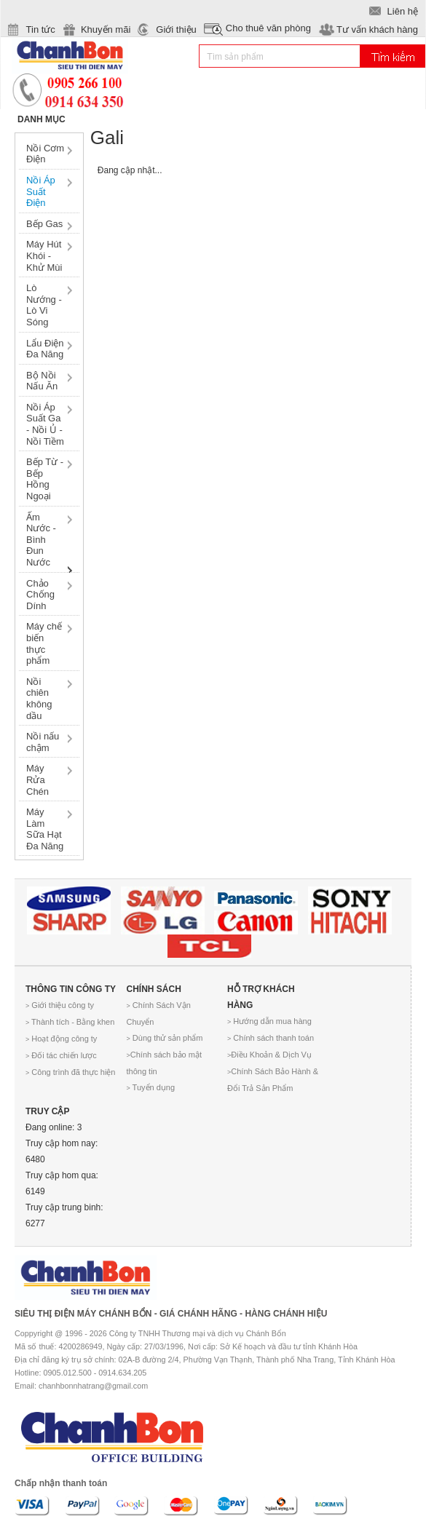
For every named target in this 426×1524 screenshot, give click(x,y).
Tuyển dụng (151, 1087)
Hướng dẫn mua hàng (269, 1021)
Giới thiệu (176, 29)
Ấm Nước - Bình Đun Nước (41, 540)
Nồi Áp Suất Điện (40, 191)
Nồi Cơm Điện (45, 154)
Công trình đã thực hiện (70, 1072)
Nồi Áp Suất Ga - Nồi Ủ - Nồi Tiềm (45, 424)
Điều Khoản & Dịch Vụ (269, 1054)
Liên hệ (402, 11)
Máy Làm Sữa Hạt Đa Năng (44, 829)
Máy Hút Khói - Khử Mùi (44, 255)
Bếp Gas (44, 223)
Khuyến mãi (105, 29)
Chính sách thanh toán (270, 1037)
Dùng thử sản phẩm (165, 1037)
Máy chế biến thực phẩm (44, 643)
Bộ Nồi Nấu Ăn (42, 381)
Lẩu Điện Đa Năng (45, 349)
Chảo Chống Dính (40, 594)
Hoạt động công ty (61, 1038)
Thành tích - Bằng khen (69, 1021)
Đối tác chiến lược (61, 1055)
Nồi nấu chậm (42, 742)
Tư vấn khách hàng (377, 29)
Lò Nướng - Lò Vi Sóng (44, 305)
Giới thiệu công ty (59, 1005)
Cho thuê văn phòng (268, 28)
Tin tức (40, 29)
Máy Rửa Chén (37, 779)
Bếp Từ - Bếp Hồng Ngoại (44, 478)
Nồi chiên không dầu (39, 698)
